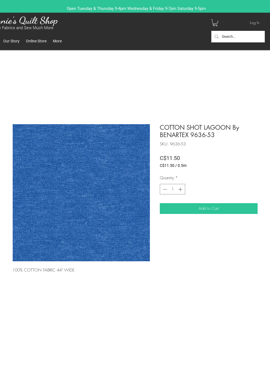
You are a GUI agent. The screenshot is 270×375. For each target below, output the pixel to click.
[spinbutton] (172, 189)
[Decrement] (164, 189)
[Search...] (237, 36)
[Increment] (181, 189)
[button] (215, 22)
